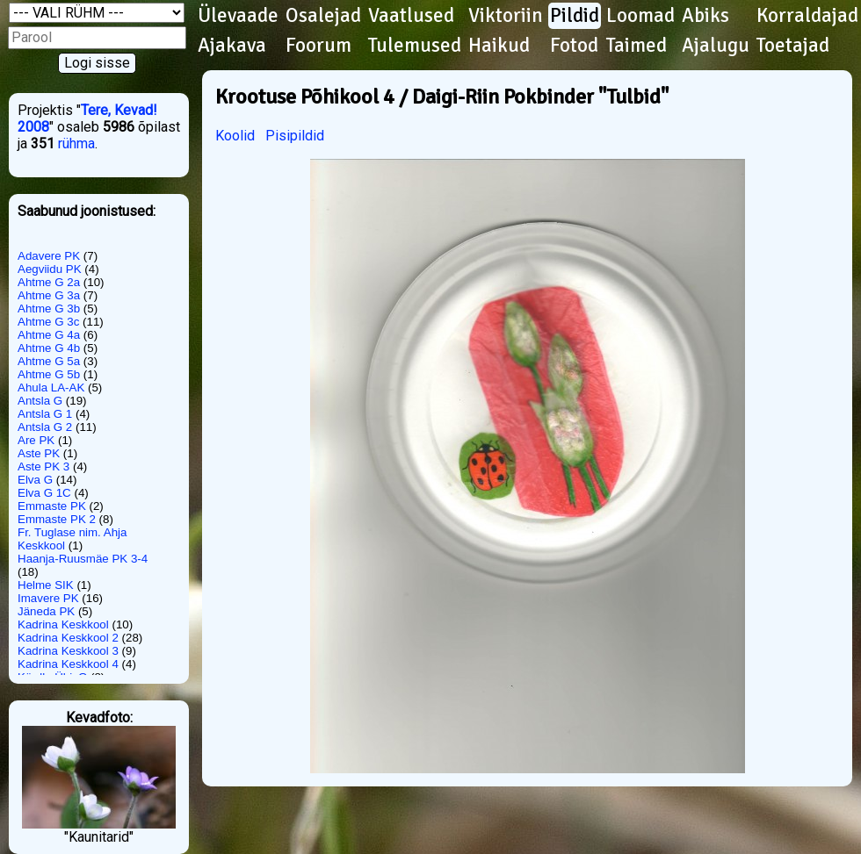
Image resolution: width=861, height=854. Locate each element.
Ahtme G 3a (49, 295)
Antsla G (40, 400)
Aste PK (39, 453)
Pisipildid (294, 135)
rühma (76, 143)
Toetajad (792, 45)
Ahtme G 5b (49, 374)
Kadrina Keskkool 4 (68, 664)
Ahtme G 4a (49, 334)
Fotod (574, 45)
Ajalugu (715, 45)
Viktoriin (505, 16)
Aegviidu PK (50, 269)
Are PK (36, 440)
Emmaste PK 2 (57, 519)
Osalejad (323, 16)
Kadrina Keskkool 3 (68, 650)
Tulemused (414, 45)
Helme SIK (46, 585)
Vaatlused (411, 16)
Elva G (35, 479)
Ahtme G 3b (49, 308)
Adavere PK (49, 255)
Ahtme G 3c (48, 321)
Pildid (574, 16)
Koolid (235, 135)
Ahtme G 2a (49, 282)
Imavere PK (48, 598)
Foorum (318, 45)
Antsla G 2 (45, 427)
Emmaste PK (52, 506)
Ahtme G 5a (49, 361)
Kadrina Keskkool (63, 624)
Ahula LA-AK (51, 387)
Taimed (636, 45)
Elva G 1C (44, 492)
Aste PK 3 (43, 466)
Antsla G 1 (45, 413)
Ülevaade (238, 16)
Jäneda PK (46, 611)
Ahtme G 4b (49, 348)
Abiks (705, 16)
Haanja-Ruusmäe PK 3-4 (83, 558)
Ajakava (232, 45)
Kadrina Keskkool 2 (68, 637)
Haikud (499, 45)
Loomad (640, 16)
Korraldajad (807, 16)
